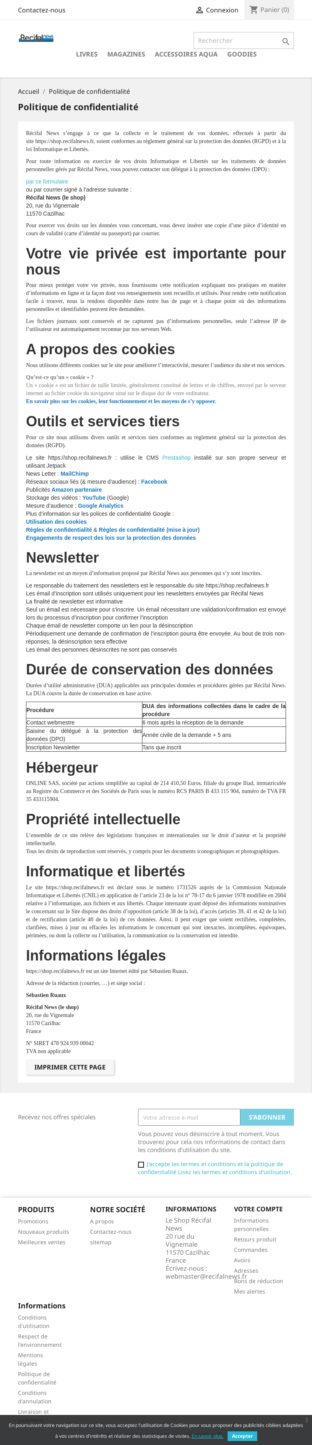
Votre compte (258, 1209)
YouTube (94, 497)
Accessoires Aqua (186, 54)
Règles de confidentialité (59, 530)
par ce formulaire (47, 181)
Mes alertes (249, 1291)
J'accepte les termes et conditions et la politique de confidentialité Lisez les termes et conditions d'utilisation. (215, 1168)
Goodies (242, 54)
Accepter (242, 1436)
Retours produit (255, 1239)
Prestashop (176, 457)
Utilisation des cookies (56, 522)
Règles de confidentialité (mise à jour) (149, 530)
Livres (87, 54)
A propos (102, 1221)
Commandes (251, 1249)
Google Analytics (101, 506)
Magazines (126, 54)
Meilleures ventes (42, 1242)
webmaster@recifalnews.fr (206, 1276)
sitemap (101, 1242)
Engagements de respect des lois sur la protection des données (111, 538)
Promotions (33, 1221)
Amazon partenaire (77, 489)
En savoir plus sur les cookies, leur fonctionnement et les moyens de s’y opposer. (121, 401)
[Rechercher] (244, 40)
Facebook (154, 481)
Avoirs (242, 1260)
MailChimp (74, 473)
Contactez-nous (42, 10)
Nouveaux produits (43, 1231)
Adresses (246, 1270)
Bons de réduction (258, 1281)
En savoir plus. (208, 1436)
